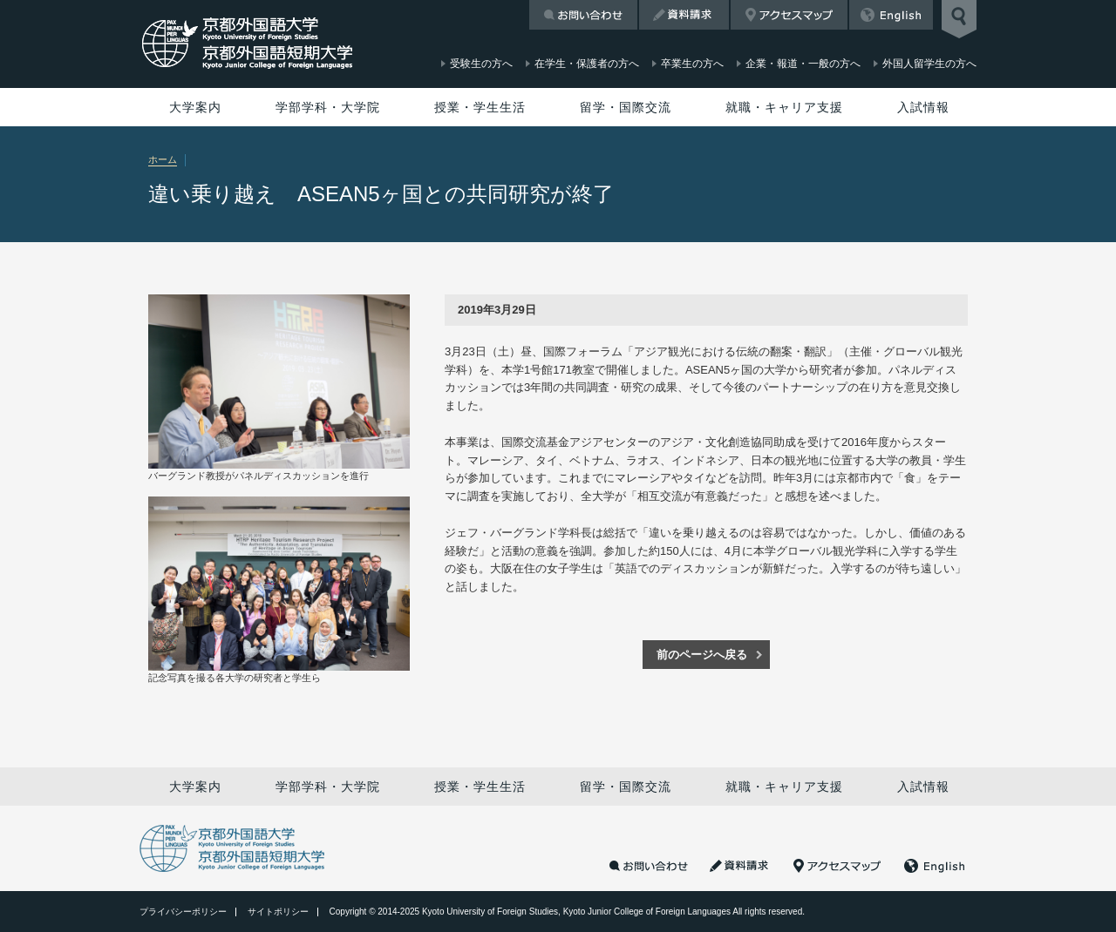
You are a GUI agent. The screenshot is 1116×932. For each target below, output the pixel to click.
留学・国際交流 (625, 107)
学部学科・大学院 (328, 107)
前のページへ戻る (702, 654)
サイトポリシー (278, 911)
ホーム (162, 159)
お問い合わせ (583, 15)
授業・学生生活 (480, 107)
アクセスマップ (789, 15)
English (891, 15)
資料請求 (684, 15)
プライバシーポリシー (183, 911)
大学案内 (195, 107)
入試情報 (923, 107)
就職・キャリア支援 (784, 107)
